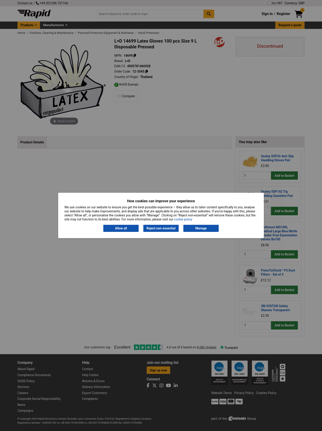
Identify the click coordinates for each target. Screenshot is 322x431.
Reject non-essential (160, 228)
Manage (201, 228)
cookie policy (183, 219)
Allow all (121, 228)
